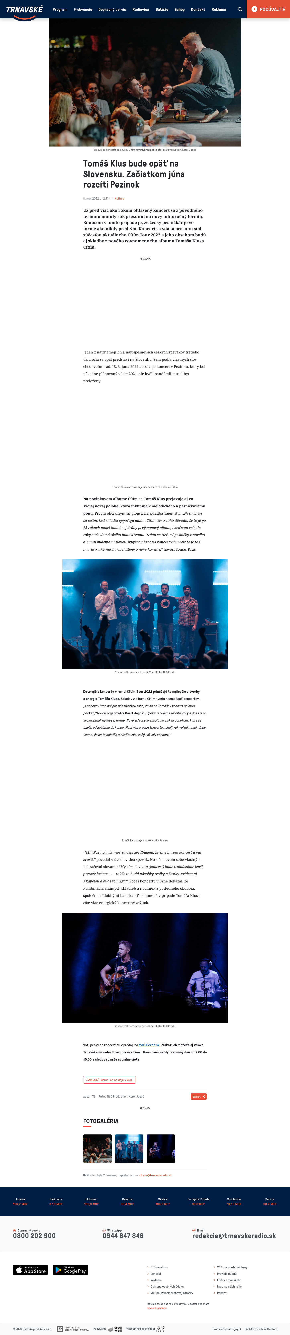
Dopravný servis (112, 9)
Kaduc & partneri (157, 1308)
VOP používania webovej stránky (172, 1293)
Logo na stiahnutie (229, 1286)
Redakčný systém (256, 1329)
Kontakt (198, 9)
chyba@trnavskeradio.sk (155, 1175)
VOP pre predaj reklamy (232, 1267)
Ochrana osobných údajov (168, 1286)
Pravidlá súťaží (227, 1273)
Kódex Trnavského (229, 1280)
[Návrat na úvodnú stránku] (24, 12)
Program (60, 9)
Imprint (222, 1293)
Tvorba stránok (221, 1329)
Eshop (180, 9)
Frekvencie (83, 9)
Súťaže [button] (162, 9)
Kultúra (119, 198)
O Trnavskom (159, 1267)
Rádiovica (141, 9)
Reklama (219, 9)
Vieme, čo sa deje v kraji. (109, 1080)
